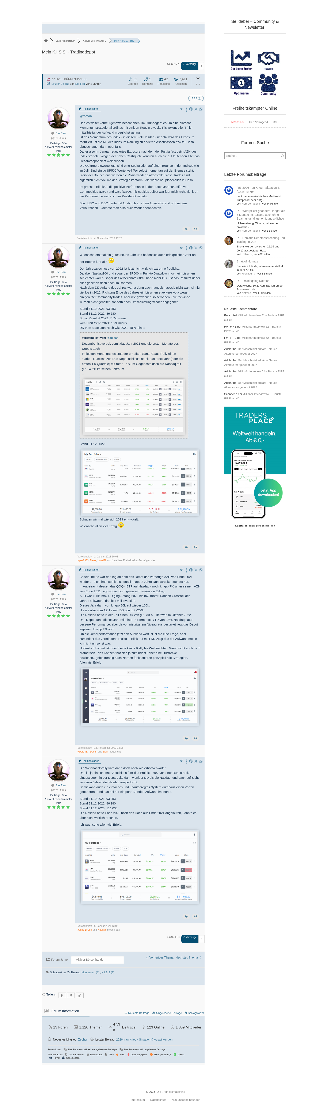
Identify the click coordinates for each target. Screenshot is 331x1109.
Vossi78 (102, 560)
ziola (105, 751)
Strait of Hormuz (247, 261)
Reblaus (246, 254)
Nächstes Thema (188, 957)
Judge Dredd (84, 929)
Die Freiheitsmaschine (171, 1091)
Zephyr (82, 1039)
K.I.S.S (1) (108, 972)
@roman (86, 116)
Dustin (93, 751)
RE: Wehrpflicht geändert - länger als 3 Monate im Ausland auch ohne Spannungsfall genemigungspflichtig (261, 214)
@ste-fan (112, 337)
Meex (93, 560)
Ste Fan (80, 83)
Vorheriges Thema (160, 957)
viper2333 (83, 560)
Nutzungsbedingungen (186, 1099)
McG (275, 122)
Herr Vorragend (258, 122)
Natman (102, 929)
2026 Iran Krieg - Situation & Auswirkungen (144, 1039)
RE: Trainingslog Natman (253, 281)
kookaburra (248, 273)
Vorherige (190, 64)
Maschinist (237, 122)
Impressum (138, 1099)
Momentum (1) (90, 972)
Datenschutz (158, 1099)
